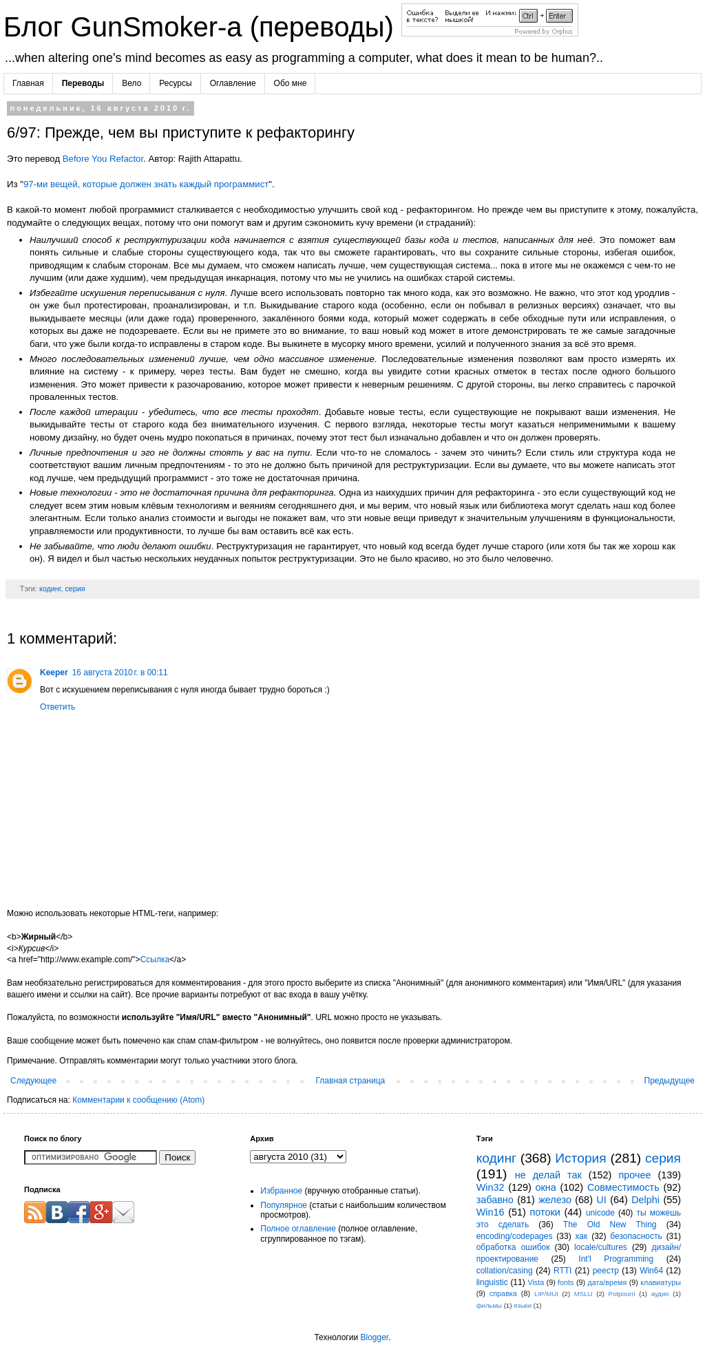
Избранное (281, 1191)
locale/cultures (600, 1247)
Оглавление (233, 83)
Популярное (283, 1205)
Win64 (651, 1270)
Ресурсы (175, 83)
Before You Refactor (103, 158)
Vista (535, 1282)
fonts (566, 1282)
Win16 (490, 1212)
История (580, 1158)
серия (75, 588)
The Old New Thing (610, 1224)
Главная (28, 83)
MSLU (583, 1293)
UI (601, 1199)
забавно (495, 1199)
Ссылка (154, 959)
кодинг (50, 588)
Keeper (54, 672)
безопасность (636, 1236)
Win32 (490, 1187)
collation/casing (504, 1270)
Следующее (33, 1080)
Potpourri (622, 1293)
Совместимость (623, 1187)
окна (546, 1187)
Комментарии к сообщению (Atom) (138, 1100)
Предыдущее (669, 1080)
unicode (600, 1213)
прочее (634, 1174)
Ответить (57, 707)
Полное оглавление (298, 1228)
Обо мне (290, 83)
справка (503, 1293)
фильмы (489, 1305)
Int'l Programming (615, 1259)
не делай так (548, 1174)
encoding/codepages (514, 1236)
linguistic (492, 1282)
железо (554, 1199)
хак (581, 1236)
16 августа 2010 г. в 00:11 (120, 672)
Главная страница (351, 1080)
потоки (545, 1212)
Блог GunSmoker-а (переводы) (202, 27)
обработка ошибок (513, 1247)
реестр (606, 1270)
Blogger (374, 1337)
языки (523, 1305)
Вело (131, 83)
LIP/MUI (546, 1293)
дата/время (607, 1282)
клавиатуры (660, 1282)
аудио (660, 1293)
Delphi (645, 1199)
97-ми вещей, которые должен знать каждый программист (146, 184)
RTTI (562, 1270)
